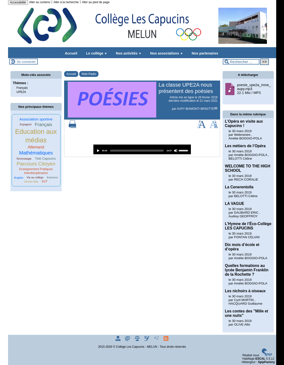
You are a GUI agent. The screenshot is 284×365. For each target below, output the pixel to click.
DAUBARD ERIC (246, 212)
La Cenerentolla (239, 187)
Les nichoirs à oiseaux (245, 291)
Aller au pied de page (95, 2)
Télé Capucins (45, 158)
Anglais (18, 177)
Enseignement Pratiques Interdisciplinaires (36, 171)
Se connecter (26, 62)
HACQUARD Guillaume (246, 303)
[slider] (137, 151)
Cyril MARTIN (244, 300)
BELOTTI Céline (240, 158)
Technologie (24, 158)
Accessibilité (18, 2)
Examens (52, 177)
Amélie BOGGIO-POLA (245, 138)
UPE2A (21, 92)
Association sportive (36, 119)
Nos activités (127, 53)
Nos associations (165, 53)
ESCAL (260, 358)
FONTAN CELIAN (247, 237)
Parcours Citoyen (36, 163)
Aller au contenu (39, 2)
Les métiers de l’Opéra (245, 146)
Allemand (36, 147)
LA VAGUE (234, 203)
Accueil (71, 53)
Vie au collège (35, 177)
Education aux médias (36, 136)
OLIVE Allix (242, 324)
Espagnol (25, 124)
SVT (44, 181)
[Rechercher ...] (241, 61)
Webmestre (242, 135)
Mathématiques (36, 152)
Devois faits (31, 181)
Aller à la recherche (65, 2)
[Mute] (175, 150)
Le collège (95, 53)
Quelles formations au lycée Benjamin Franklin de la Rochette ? (247, 270)
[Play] (98, 150)
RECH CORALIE (246, 179)
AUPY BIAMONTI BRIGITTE (195, 108)
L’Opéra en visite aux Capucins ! (244, 123)
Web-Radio (89, 74)
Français (22, 88)
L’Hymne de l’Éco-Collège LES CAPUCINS (248, 226)
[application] (142, 149)
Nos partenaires (204, 53)
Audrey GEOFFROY (243, 216)
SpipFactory (266, 362)
